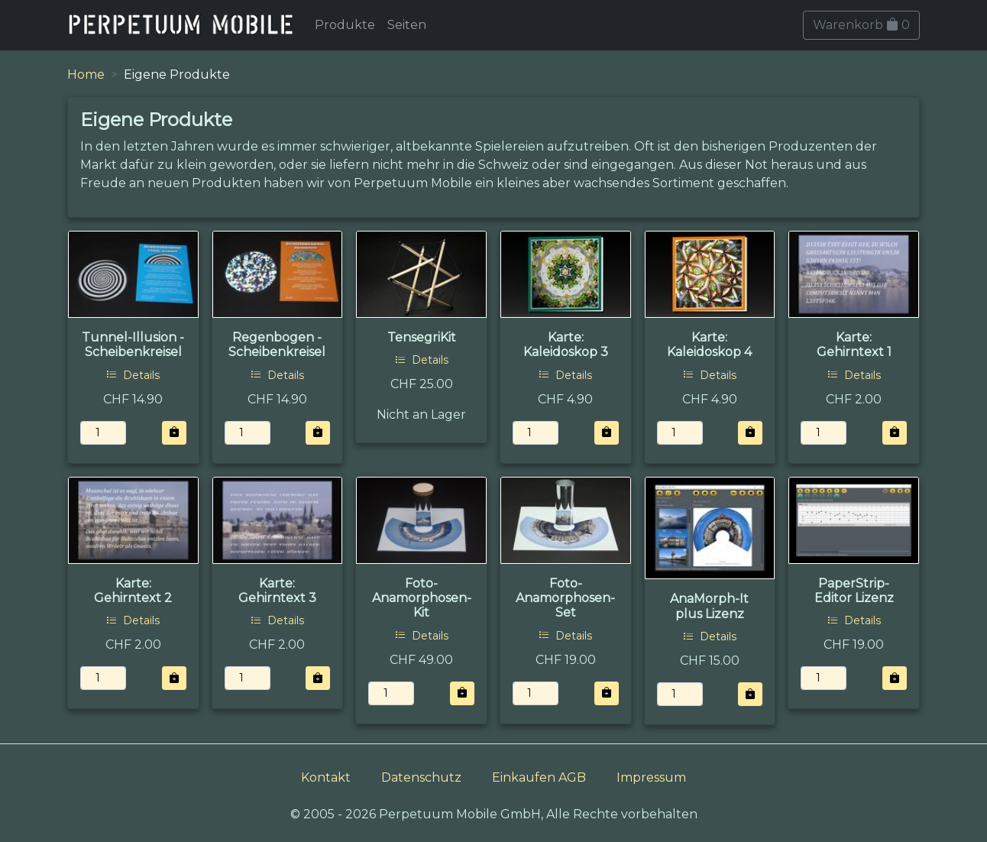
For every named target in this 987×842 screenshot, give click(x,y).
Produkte (345, 25)
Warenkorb (861, 25)
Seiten (406, 25)
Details (133, 375)
